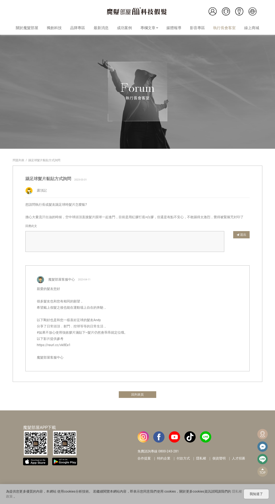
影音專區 (197, 28)
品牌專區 (77, 28)
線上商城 (251, 28)
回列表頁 (137, 395)
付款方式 (183, 459)
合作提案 (144, 459)
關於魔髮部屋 (27, 28)
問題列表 (18, 160)
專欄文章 (149, 28)
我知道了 (256, 494)
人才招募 (238, 459)
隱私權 (201, 459)
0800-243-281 (168, 452)
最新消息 (101, 28)
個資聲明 (219, 459)
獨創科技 (54, 28)
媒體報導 (173, 28)
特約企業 (163, 459)
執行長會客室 (224, 28)
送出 (242, 235)
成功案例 (124, 28)
